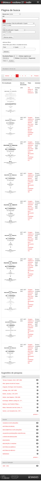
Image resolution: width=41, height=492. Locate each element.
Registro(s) (32, 58)
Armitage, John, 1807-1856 (10, 390)
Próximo (36, 75)
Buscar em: (6, 14)
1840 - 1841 (6, 466)
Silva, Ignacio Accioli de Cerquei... (11, 383)
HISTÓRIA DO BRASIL (9, 426)
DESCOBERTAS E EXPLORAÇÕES (12, 430)
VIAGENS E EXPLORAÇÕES (10, 423)
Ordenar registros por (25, 56)
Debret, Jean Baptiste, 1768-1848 (11, 397)
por (4, 16)
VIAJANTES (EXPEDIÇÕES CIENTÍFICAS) (14, 433)
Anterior (7, 75)
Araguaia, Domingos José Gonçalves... (13, 387)
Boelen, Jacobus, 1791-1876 (10, 393)
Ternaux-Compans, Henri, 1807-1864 (12, 380)
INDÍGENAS (6, 454)
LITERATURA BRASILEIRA (10, 436)
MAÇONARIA (6, 440)
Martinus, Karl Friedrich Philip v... (11, 404)
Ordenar (17, 58)
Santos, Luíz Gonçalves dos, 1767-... (12, 411)
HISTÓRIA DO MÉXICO (9, 450)
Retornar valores (8, 37)
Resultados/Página (8, 56)
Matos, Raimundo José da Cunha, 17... (13, 407)
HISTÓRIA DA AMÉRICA (9, 447)
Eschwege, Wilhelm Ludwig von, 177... (13, 400)
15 (31, 75)
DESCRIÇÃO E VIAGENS (9, 443)
